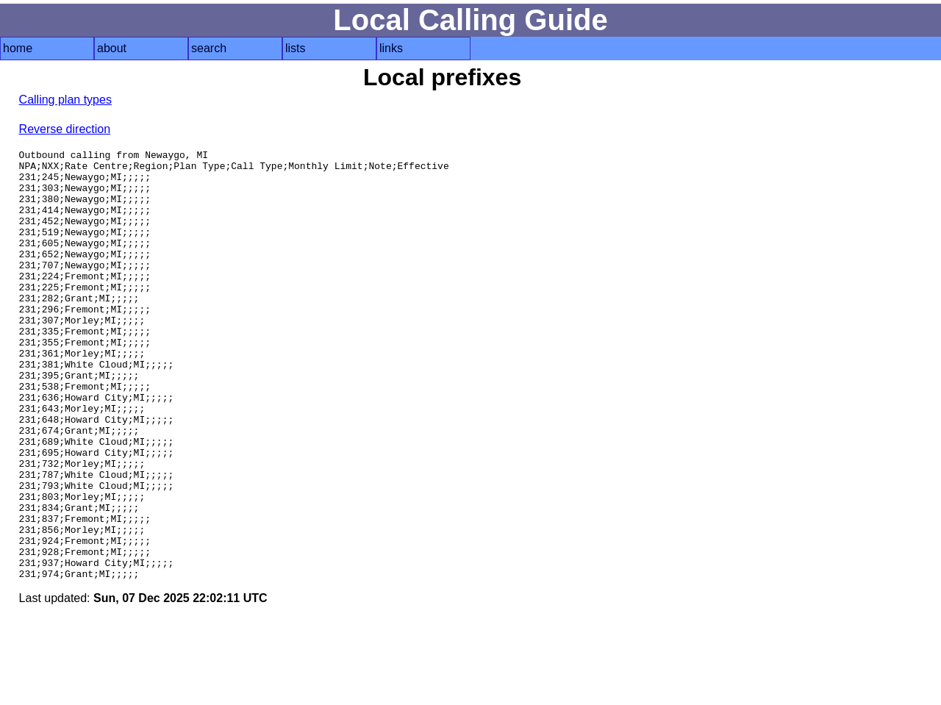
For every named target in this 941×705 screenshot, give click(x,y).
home (17, 48)
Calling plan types (65, 99)
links (391, 48)
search (208, 48)
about (111, 48)
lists (295, 48)
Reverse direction (65, 129)
